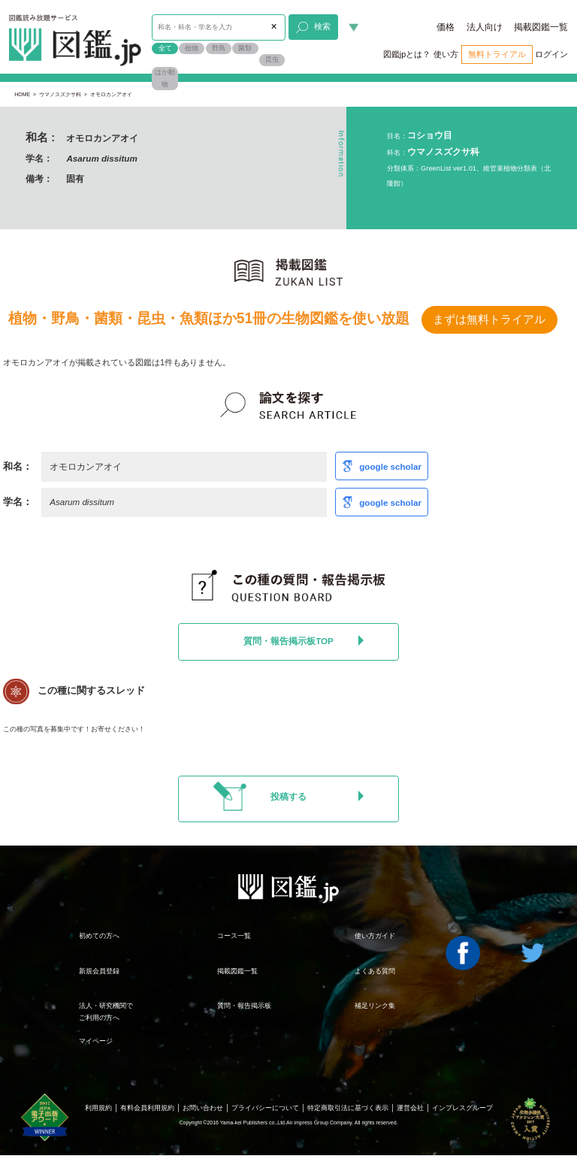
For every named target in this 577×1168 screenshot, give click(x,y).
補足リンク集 (375, 1005)
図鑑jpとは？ (406, 54)
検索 (313, 28)
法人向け (485, 27)
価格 (446, 27)
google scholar (390, 466)
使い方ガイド (375, 936)
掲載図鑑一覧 (541, 27)
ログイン (551, 54)
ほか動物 (165, 78)
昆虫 (272, 59)
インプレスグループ (462, 1108)
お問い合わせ (203, 1108)
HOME (22, 94)
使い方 (446, 54)
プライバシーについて (265, 1108)
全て (165, 48)
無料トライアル (497, 54)
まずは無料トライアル (489, 319)
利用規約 (98, 1108)
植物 (191, 48)
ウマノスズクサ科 (60, 94)
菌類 (245, 48)
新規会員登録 (99, 971)
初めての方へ (99, 936)
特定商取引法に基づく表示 (347, 1108)
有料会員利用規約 (147, 1108)
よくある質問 (375, 971)
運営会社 (410, 1108)
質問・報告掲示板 (244, 1005)
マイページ (96, 1041)
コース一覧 (234, 936)
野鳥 (218, 48)
